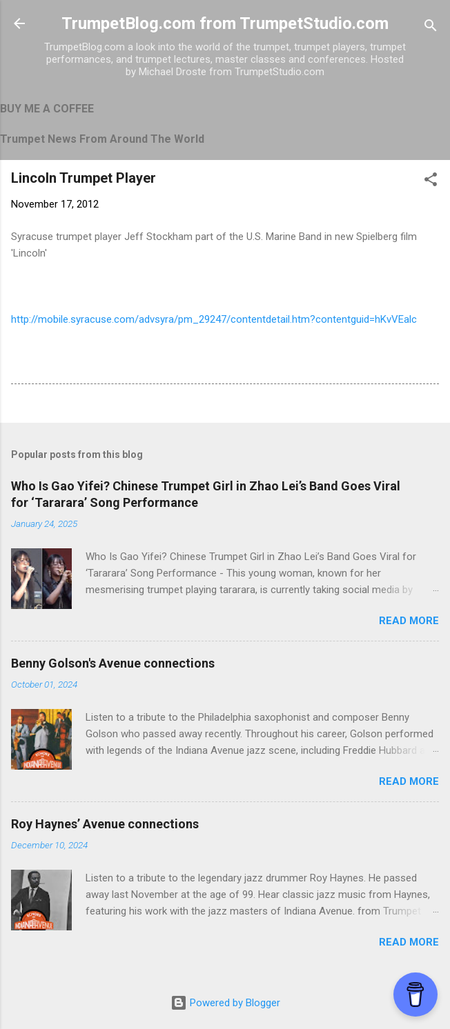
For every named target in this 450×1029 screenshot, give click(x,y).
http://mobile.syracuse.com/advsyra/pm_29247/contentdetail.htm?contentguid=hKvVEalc (214, 319)
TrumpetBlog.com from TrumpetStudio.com (225, 23)
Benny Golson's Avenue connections (113, 663)
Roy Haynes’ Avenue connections (105, 824)
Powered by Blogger (225, 1003)
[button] (430, 181)
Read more (409, 621)
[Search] (430, 28)
